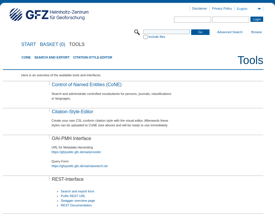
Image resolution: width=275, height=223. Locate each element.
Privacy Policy (222, 8)
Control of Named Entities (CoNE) (87, 84)
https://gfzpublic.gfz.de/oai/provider (76, 152)
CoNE (26, 57)
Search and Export (52, 57)
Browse (256, 32)
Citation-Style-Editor (92, 57)
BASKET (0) (52, 44)
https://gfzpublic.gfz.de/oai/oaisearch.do (80, 166)
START (28, 44)
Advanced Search (230, 32)
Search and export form (77, 191)
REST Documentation (76, 205)
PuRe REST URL (73, 196)
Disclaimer (199, 8)
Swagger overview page (78, 200)
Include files (156, 36)
